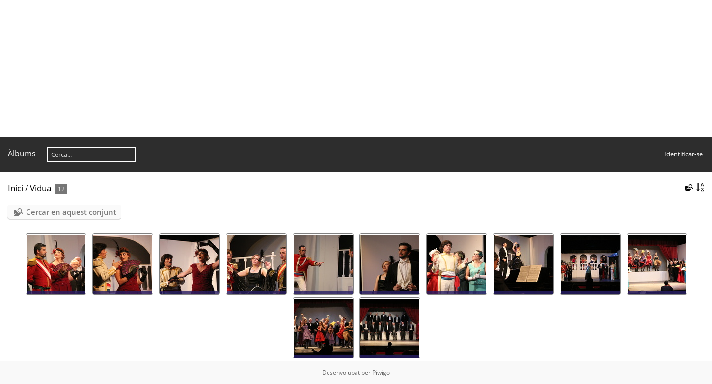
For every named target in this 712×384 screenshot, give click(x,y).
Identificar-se (683, 154)
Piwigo (381, 372)
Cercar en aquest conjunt (71, 212)
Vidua (40, 188)
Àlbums (22, 153)
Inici (15, 188)
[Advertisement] (294, 68)
